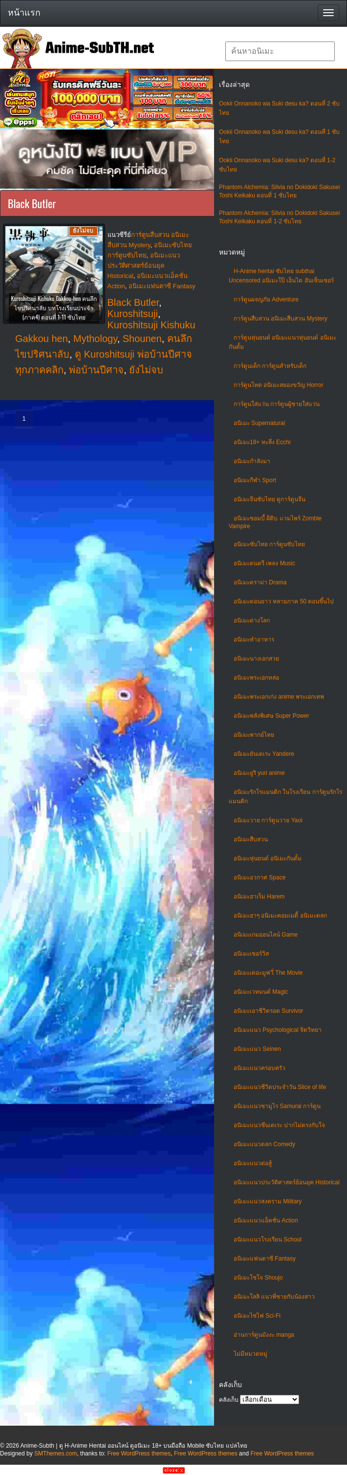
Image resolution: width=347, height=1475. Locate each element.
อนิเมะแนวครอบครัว (259, 1068)
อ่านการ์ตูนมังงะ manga (264, 1334)
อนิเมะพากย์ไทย (254, 734)
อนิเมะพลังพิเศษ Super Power (271, 715)
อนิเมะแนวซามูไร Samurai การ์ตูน (277, 1106)
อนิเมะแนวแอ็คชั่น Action (266, 1220)
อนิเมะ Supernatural (259, 423)
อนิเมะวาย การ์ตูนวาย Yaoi (268, 820)
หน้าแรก (24, 13)
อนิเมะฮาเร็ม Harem (259, 896)
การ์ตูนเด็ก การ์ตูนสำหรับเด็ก (270, 366)
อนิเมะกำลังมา (252, 461)
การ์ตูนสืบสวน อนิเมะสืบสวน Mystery (280, 318)
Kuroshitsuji (133, 313)
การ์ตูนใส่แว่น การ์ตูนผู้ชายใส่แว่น (277, 404)
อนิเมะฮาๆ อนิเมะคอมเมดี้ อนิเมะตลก (280, 915)
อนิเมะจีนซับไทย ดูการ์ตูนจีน (269, 499)
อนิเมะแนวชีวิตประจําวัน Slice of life (280, 1087)
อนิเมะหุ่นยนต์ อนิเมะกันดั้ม (268, 858)
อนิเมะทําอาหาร (254, 639)
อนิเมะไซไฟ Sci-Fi (257, 1315)
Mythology (95, 338)
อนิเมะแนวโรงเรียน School (268, 1239)
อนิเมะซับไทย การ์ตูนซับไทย (269, 544)
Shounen (142, 338)
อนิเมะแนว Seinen (257, 1049)
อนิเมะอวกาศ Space (259, 877)
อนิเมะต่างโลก (252, 620)
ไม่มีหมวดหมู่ (250, 1353)
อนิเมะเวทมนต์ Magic (261, 991)
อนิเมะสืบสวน (251, 839)
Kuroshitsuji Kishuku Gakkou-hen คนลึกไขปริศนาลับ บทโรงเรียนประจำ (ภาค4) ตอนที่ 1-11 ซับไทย (54, 307)
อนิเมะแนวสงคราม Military (268, 1201)
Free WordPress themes (139, 1453)
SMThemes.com (55, 1453)
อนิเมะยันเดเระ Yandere (264, 753)
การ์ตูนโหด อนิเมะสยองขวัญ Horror (279, 385)
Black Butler (133, 302)
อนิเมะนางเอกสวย (256, 658)
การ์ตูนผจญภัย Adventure (266, 299)
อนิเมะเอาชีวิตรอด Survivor (268, 1010)
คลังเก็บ (229, 1399)
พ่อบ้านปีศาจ (96, 369)
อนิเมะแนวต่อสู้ (253, 1163)
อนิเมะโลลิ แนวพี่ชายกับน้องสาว (274, 1296)
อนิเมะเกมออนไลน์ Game (266, 934)
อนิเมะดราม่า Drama (260, 582)
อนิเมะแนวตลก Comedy (264, 1144)
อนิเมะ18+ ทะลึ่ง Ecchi (262, 442)
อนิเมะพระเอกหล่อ (256, 677)
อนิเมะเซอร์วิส (251, 953)
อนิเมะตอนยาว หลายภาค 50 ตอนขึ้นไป (284, 601)
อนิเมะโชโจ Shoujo (258, 1277)
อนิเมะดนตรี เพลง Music (264, 563)
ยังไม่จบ (146, 369)
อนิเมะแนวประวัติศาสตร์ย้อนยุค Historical (287, 1182)
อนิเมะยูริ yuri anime (259, 773)
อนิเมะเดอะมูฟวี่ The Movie (268, 972)
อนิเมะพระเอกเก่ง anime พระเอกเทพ (279, 696)
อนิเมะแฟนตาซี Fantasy (265, 1258)
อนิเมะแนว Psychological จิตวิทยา (278, 1029)
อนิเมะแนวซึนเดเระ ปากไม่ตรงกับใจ (279, 1125)
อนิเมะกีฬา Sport (255, 480)
